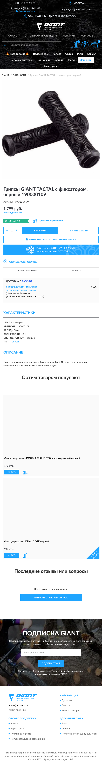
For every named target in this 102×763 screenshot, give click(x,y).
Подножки (43, 60)
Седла (69, 54)
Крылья (91, 54)
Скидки (66, 729)
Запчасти (86, 60)
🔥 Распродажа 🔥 (17, 54)
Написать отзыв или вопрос (51, 598)
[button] (25, 11)
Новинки (69, 36)
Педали (71, 60)
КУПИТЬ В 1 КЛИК (79, 231)
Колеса (57, 54)
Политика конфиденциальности (79, 734)
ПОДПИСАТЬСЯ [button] (51, 663)
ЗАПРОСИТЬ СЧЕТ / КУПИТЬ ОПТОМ (51, 239)
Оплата (66, 706)
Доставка (67, 700)
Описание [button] (75, 271)
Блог (64, 723)
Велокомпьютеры (21, 60)
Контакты (87, 36)
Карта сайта (17, 729)
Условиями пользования (48, 674)
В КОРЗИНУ (40, 231)
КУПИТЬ (12, 472)
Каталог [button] (13, 36)
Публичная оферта (21, 734)
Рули (80, 54)
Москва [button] (27, 281)
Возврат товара (70, 711)
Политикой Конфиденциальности (68, 671)
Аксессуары (51, 66)
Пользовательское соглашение (28, 739)
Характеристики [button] (27, 271)
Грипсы (15, 342)
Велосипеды (41, 54)
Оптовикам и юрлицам (41, 36)
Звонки (58, 60)
